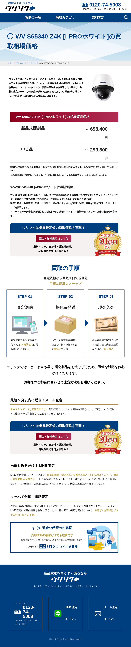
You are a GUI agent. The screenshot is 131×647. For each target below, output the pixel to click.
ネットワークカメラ (29, 63)
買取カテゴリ (65, 17)
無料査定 (98, 17)
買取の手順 (33, 17)
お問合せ (79, 586)
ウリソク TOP (13, 63)
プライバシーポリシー (53, 586)
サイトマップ (91, 586)
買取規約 (69, 586)
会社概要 (37, 586)
